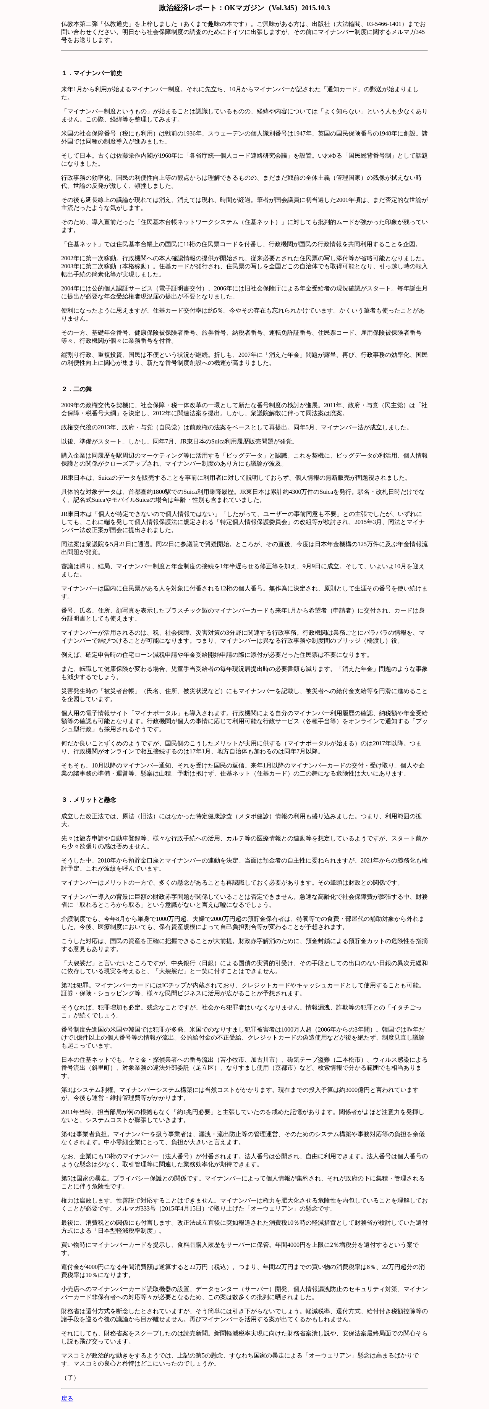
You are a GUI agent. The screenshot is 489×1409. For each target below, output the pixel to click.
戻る (67, 1398)
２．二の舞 (76, 389)
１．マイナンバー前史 (91, 73)
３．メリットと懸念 (88, 799)
